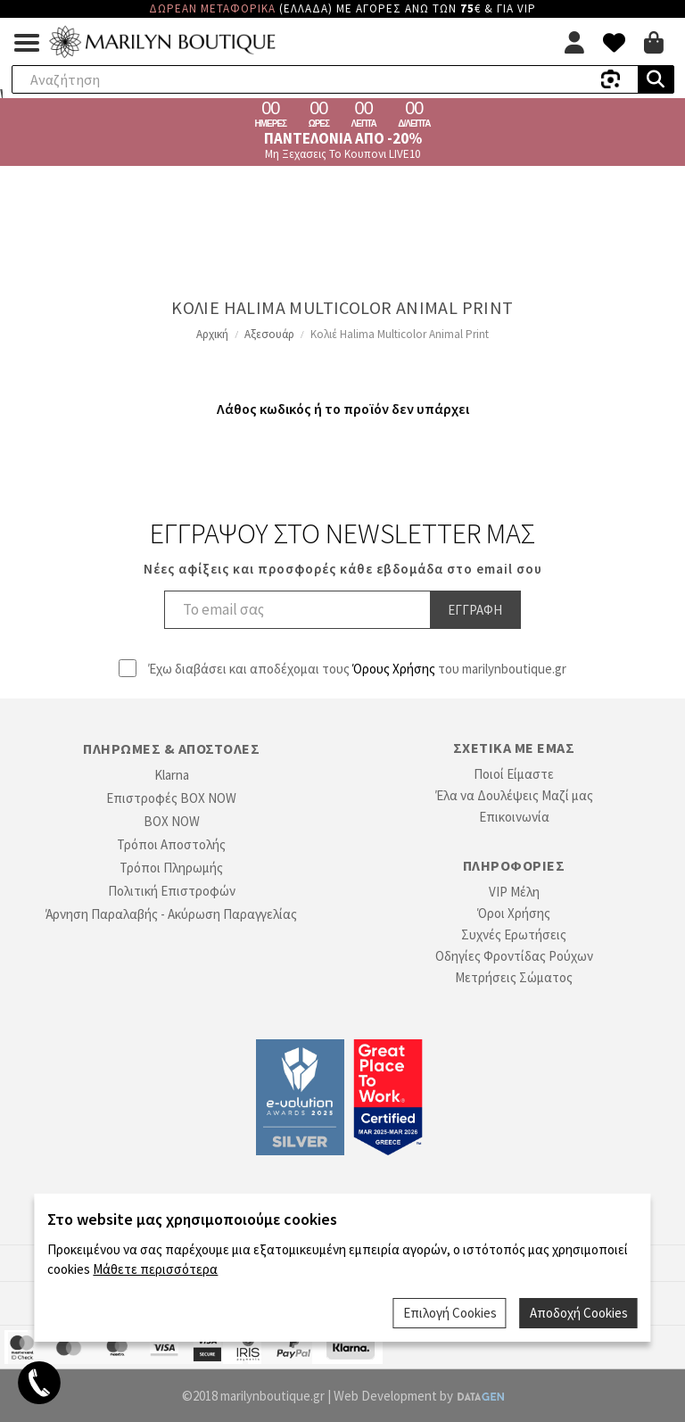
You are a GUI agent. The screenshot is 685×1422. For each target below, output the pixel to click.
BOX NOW (172, 821)
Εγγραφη (475, 609)
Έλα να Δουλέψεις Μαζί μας (514, 795)
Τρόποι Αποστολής (171, 844)
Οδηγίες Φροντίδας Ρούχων (514, 955)
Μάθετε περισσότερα (155, 1269)
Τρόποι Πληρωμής (171, 867)
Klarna (171, 774)
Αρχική (212, 334)
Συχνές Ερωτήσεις (513, 934)
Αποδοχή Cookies (579, 1312)
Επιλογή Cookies (450, 1312)
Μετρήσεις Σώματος (514, 977)
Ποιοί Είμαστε (514, 773)
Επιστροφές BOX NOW (171, 798)
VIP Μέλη (514, 891)
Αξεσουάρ (269, 334)
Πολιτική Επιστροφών (171, 890)
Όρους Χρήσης (393, 668)
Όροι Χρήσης (513, 913)
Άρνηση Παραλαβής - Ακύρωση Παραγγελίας (171, 913)
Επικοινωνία (514, 816)
